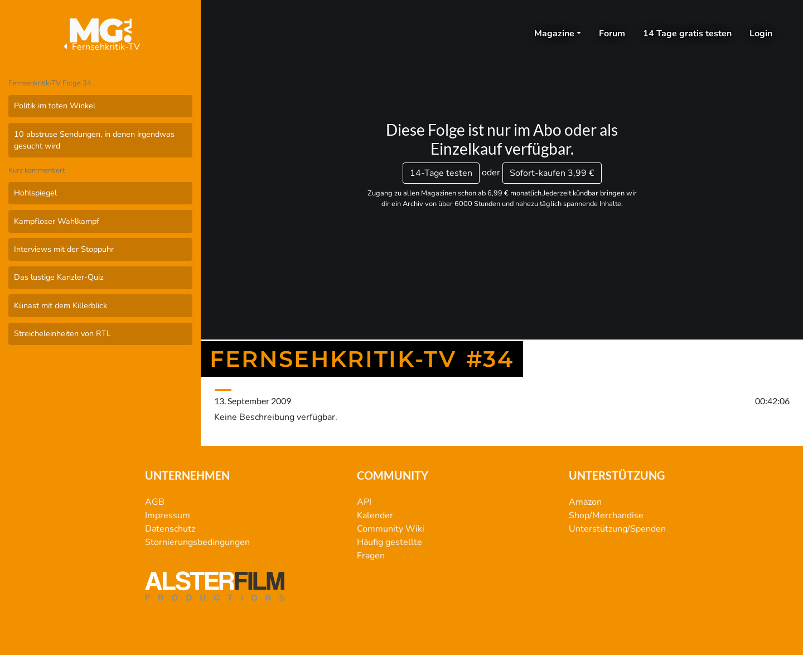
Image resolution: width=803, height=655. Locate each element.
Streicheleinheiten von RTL (62, 333)
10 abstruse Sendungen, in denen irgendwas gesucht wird (94, 140)
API (364, 502)
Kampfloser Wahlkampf (56, 221)
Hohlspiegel (35, 192)
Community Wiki (390, 529)
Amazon (585, 502)
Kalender (375, 515)
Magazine (554, 33)
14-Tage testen (441, 173)
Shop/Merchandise (606, 515)
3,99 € (552, 173)
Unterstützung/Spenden (617, 529)
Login (760, 33)
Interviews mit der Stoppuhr (64, 249)
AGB (155, 502)
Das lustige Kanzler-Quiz (59, 277)
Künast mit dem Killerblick (60, 305)
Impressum (167, 515)
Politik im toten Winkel (54, 105)
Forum (612, 33)
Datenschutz (170, 529)
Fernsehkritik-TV (100, 47)
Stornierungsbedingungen (197, 542)
